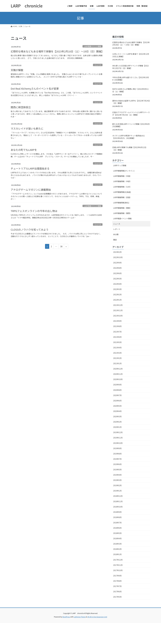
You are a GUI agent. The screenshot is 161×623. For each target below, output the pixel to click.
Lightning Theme (80, 617)
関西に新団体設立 (21, 107)
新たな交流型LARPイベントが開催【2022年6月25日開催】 (131, 125)
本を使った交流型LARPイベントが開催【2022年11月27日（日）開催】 (130, 66)
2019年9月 (117, 448)
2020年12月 (118, 368)
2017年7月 (117, 586)
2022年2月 (117, 294)
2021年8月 (117, 326)
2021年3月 (117, 353)
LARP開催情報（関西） (122, 213)
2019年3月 (117, 480)
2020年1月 (117, 427)
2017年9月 (117, 575)
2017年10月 (118, 570)
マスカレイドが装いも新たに (27, 128)
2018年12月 (118, 496)
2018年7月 (117, 522)
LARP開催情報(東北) (121, 202)
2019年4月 (117, 475)
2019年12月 (118, 432)
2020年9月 (117, 384)
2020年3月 (117, 416)
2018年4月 (117, 538)
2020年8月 (117, 390)
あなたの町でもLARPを (24, 150)
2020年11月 (118, 374)
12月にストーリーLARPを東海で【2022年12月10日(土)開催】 (130, 55)
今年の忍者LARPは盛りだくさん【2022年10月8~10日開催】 (130, 78)
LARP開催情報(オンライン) (123, 170)
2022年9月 (117, 262)
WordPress (66, 617)
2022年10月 (118, 257)
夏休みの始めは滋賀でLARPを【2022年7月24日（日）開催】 (131, 101)
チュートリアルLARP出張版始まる (30, 168)
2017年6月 (117, 591)
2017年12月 (118, 559)
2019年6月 (117, 464)
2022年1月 (117, 300)
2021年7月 (117, 331)
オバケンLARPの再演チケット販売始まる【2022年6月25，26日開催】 (128, 136)
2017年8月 (117, 581)
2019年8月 (117, 453)
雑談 (115, 239)
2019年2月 (117, 485)
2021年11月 (118, 310)
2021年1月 (117, 363)
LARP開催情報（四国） (122, 197)
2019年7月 (117, 459)
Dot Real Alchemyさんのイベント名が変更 (35, 88)
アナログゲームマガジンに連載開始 (31, 189)
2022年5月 (117, 278)
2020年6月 (117, 400)
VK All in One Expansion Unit (97, 617)
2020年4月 (117, 411)
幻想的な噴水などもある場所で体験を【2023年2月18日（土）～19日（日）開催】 (57, 51)
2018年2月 (117, 549)
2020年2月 (117, 421)
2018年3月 (117, 543)
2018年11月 (118, 501)
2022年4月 (117, 284)
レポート (116, 229)
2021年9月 (117, 321)
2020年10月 (118, 379)
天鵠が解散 (17, 70)
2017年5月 (117, 597)
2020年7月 (117, 395)
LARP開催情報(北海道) (122, 192)
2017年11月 (118, 565)
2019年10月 (118, 443)
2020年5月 (117, 406)
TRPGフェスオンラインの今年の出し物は (34, 211)
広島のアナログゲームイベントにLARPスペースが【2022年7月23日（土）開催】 (131, 113)
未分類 (115, 234)
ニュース (98, 65)
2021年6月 (117, 337)
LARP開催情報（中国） (122, 176)
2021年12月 (118, 305)
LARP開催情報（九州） (122, 186)
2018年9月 (117, 512)
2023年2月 (117, 252)
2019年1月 (117, 490)
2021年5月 (117, 342)
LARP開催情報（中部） (122, 181)
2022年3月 (117, 289)
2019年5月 (117, 469)
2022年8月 (117, 268)
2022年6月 (117, 273)
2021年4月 (117, 347)
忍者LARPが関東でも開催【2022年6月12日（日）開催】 (129, 148)
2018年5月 (117, 533)
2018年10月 (118, 506)
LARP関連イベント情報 (92, 46)
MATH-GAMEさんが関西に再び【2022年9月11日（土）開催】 (130, 90)
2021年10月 (118, 315)
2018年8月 (117, 517)
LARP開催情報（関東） (122, 208)
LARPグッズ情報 (119, 165)
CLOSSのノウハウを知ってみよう (29, 229)
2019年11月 (118, 437)
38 (61, 247)
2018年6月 (117, 528)
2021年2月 (117, 358)
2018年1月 (117, 554)
